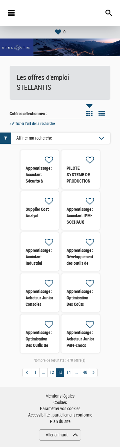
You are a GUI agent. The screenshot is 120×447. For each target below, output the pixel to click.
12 (52, 372)
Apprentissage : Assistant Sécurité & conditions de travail (39, 181)
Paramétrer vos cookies (60, 408)
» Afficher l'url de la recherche (32, 123)
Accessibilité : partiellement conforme (60, 415)
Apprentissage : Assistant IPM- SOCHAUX (80, 216)
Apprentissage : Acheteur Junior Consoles (39, 298)
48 (85, 372)
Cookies (60, 402)
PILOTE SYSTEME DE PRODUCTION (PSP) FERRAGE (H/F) (81, 181)
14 (68, 372)
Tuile (89, 113)
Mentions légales (60, 396)
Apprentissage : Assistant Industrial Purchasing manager (39, 263)
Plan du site (60, 421)
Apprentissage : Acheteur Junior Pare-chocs (80, 339)
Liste (102, 113)
